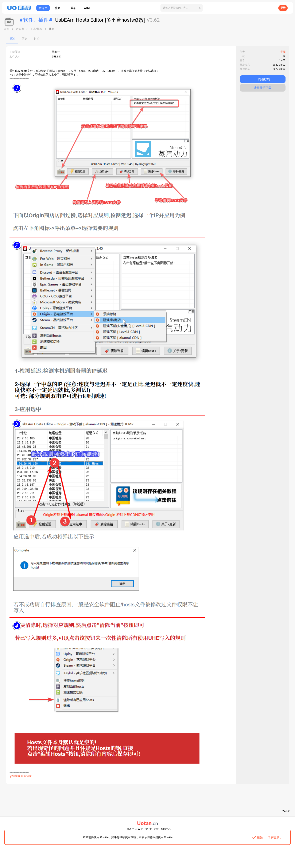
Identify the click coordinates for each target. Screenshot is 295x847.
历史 (24, 38)
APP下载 (143, 829)
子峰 (282, 51)
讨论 (37, 38)
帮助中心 (166, 829)
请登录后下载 (262, 87)
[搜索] (181, 8)
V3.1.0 (286, 810)
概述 (12, 38)
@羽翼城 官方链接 (21, 776)
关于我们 (154, 829)
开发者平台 (130, 829)
